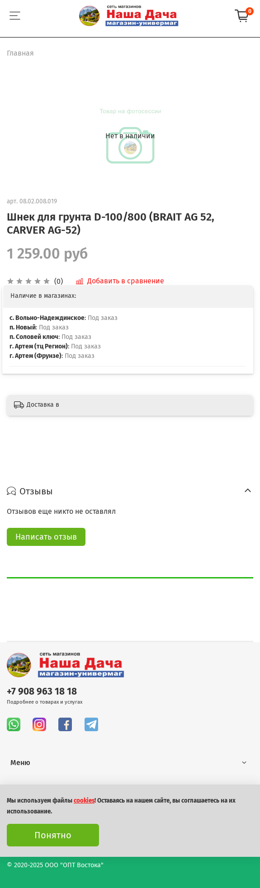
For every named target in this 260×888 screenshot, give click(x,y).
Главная (20, 53)
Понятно (52, 835)
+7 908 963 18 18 (42, 691)
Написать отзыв (46, 537)
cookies (84, 800)
